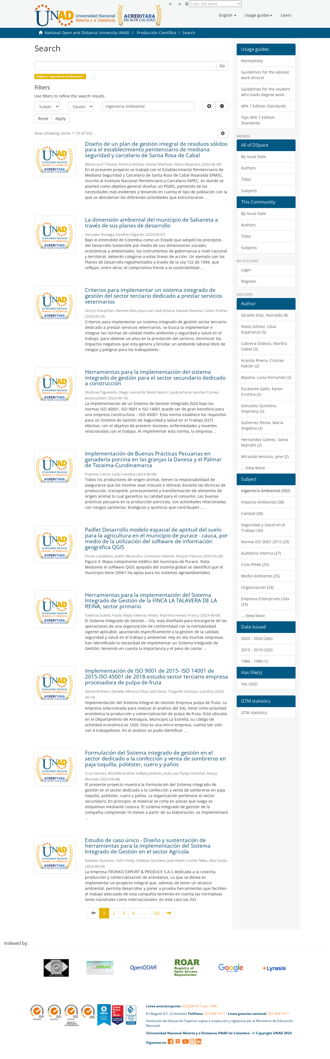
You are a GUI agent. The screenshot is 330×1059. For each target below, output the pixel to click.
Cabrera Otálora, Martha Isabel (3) (264, 346)
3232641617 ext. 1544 (199, 1006)
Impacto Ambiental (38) (262, 502)
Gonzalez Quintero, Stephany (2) (259, 408)
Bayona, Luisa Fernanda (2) (266, 377)
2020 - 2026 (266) (256, 638)
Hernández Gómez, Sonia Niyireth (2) (264, 442)
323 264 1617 (214, 1014)
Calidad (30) (252, 513)
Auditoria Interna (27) (261, 553)
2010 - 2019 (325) (256, 649)
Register (248, 281)
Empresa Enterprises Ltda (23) (265, 601)
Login (246, 269)
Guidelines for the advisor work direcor (265, 74)
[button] (228, 15)
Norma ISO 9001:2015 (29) (265, 541)
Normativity (252, 60)
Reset (43, 118)
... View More (253, 467)
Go (222, 65)
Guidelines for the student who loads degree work (265, 91)
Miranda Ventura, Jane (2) (265, 456)
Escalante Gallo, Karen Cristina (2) (262, 391)
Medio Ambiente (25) (260, 576)
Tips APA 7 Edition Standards (258, 120)
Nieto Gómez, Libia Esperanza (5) (258, 329)
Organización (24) (257, 587)
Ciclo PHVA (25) (255, 564)
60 (157, 913)
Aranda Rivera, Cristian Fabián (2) (262, 363)
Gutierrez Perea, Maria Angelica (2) (262, 425)
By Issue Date (253, 156)
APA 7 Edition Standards (263, 106)
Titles (246, 179)
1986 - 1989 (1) (254, 661)
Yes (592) (249, 684)
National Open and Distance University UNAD (87, 32)
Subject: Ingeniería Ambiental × (60, 76)
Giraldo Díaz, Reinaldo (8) (264, 315)
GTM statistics (254, 712)
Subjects (249, 190)
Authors (248, 168)
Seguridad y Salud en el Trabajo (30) (263, 527)
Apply (60, 118)
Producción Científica (156, 32)
